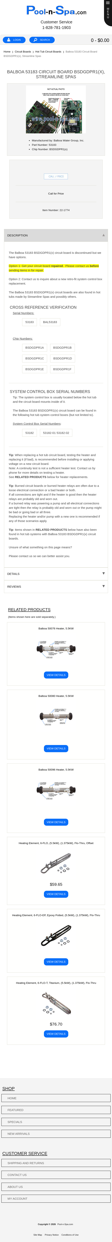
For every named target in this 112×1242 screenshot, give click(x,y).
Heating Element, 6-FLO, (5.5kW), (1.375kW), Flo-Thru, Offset (56, 843)
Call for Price (56, 193)
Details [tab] (56, 573)
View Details (56, 675)
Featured (15, 1110)
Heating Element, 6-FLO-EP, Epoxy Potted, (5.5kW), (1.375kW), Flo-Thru (56, 915)
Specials (15, 1122)
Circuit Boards (23, 51)
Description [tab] (56, 235)
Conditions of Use (70, 1235)
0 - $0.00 (100, 40)
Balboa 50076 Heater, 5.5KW (56, 628)
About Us (15, 1186)
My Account (17, 1198)
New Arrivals (19, 1133)
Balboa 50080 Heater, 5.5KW (56, 695)
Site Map (37, 1235)
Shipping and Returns (26, 1163)
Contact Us (17, 1175)
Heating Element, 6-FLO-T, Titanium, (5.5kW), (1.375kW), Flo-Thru (56, 982)
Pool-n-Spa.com (65, 1224)
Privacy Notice (52, 1235)
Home (7, 51)
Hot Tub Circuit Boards (48, 51)
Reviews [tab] (56, 586)
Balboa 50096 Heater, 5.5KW (56, 769)
